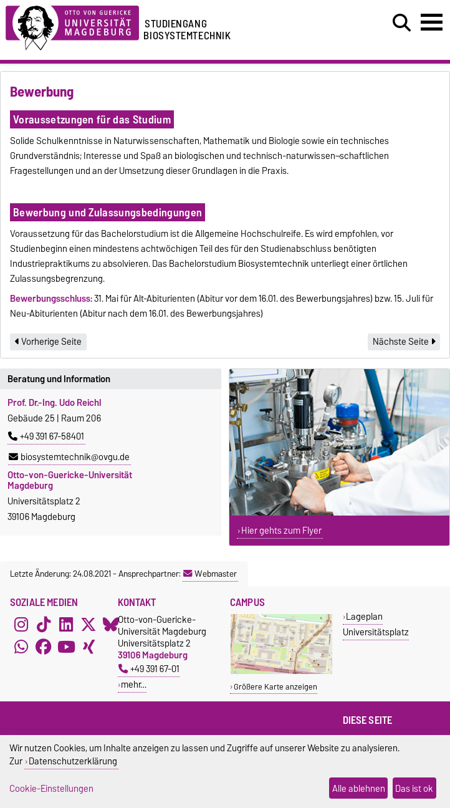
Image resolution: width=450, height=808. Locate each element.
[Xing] (88, 647)
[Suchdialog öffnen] (402, 23)
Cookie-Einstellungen (51, 788)
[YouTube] (66, 647)
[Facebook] (43, 647)
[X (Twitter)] (88, 624)
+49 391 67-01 (149, 668)
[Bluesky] (111, 624)
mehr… (133, 684)
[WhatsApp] (21, 647)
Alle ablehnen (358, 788)
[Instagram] (21, 624)
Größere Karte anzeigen (275, 686)
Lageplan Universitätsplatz (376, 624)
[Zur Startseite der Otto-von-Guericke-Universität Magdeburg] (72, 26)
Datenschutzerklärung (73, 761)
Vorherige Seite (48, 341)
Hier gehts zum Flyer (281, 530)
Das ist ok (414, 788)
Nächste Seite (404, 341)
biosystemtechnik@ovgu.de (69, 457)
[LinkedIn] (66, 624)
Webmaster (210, 573)
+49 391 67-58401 (46, 436)
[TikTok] (43, 624)
